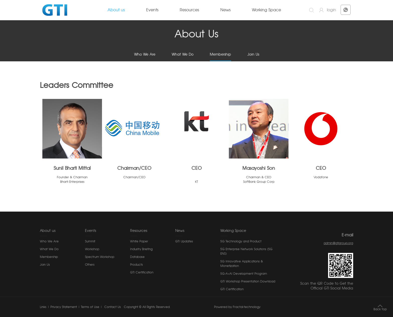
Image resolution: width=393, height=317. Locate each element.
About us (116, 10)
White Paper (139, 241)
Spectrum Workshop (99, 256)
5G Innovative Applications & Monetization (241, 263)
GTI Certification (141, 272)
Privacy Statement (63, 306)
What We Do (182, 54)
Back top (380, 309)
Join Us (253, 54)
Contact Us (112, 306)
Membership (220, 54)
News (225, 10)
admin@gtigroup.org (338, 243)
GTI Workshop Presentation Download (247, 281)
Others (89, 264)
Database (137, 256)
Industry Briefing (141, 249)
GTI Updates (184, 241)
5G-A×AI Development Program (243, 273)
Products (136, 264)
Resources (189, 10)
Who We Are (144, 54)
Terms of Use (90, 306)
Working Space (266, 10)
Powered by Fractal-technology (237, 306)
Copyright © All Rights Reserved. (147, 306)
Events (152, 10)
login (331, 10)
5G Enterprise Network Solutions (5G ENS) (246, 251)
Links (43, 306)
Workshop (92, 249)
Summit (90, 241)
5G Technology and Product (240, 241)
